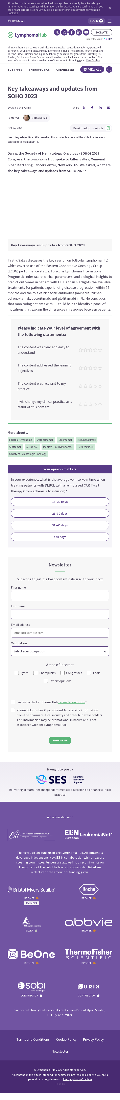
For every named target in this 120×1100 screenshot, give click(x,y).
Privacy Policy (93, 1046)
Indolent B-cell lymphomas (58, 448)
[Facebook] (71, 32)
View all (91, 69)
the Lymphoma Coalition (77, 1086)
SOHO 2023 (33, 448)
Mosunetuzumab (87, 441)
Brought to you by (98, 39)
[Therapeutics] (40, 69)
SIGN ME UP (60, 742)
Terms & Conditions (72, 704)
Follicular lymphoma (21, 441)
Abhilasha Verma (22, 108)
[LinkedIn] (78, 32)
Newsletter (60, 1058)
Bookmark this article (91, 129)
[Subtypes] (15, 69)
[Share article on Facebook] (91, 108)
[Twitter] (56, 32)
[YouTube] (85, 32)
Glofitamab (16, 448)
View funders (94, 60)
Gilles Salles (36, 118)
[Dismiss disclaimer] (109, 8)
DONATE (101, 32)
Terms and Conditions (33, 1046)
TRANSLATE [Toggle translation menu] (17, 21)
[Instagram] (63, 32)
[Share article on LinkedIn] (99, 108)
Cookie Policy (66, 1046)
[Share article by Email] (107, 108)
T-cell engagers (86, 448)
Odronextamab (46, 441)
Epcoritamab (66, 441)
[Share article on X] (83, 108)
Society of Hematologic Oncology (28, 455)
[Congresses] (66, 69)
